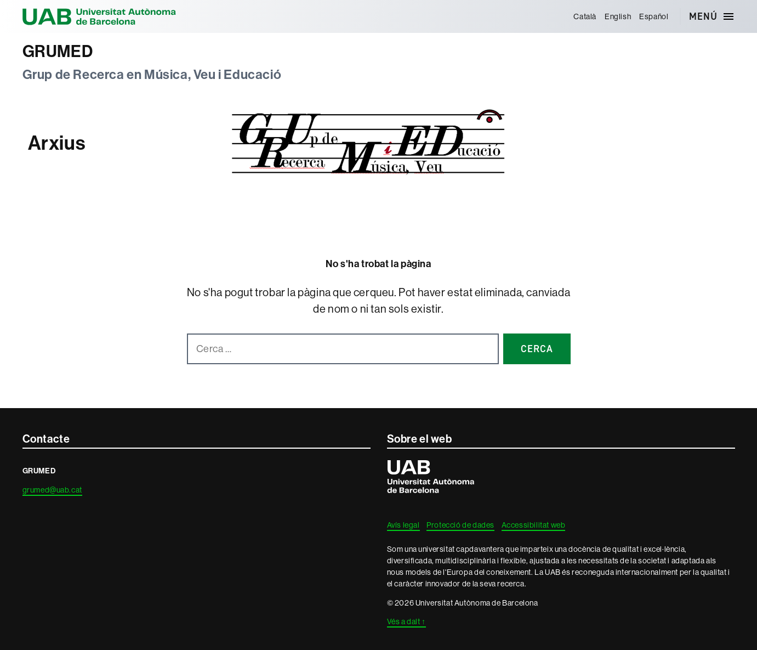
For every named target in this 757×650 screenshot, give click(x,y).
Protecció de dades (460, 525)
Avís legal (403, 525)
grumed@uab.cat (52, 490)
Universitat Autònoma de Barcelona (99, 16)
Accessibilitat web (534, 525)
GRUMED (57, 51)
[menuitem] (585, 16)
